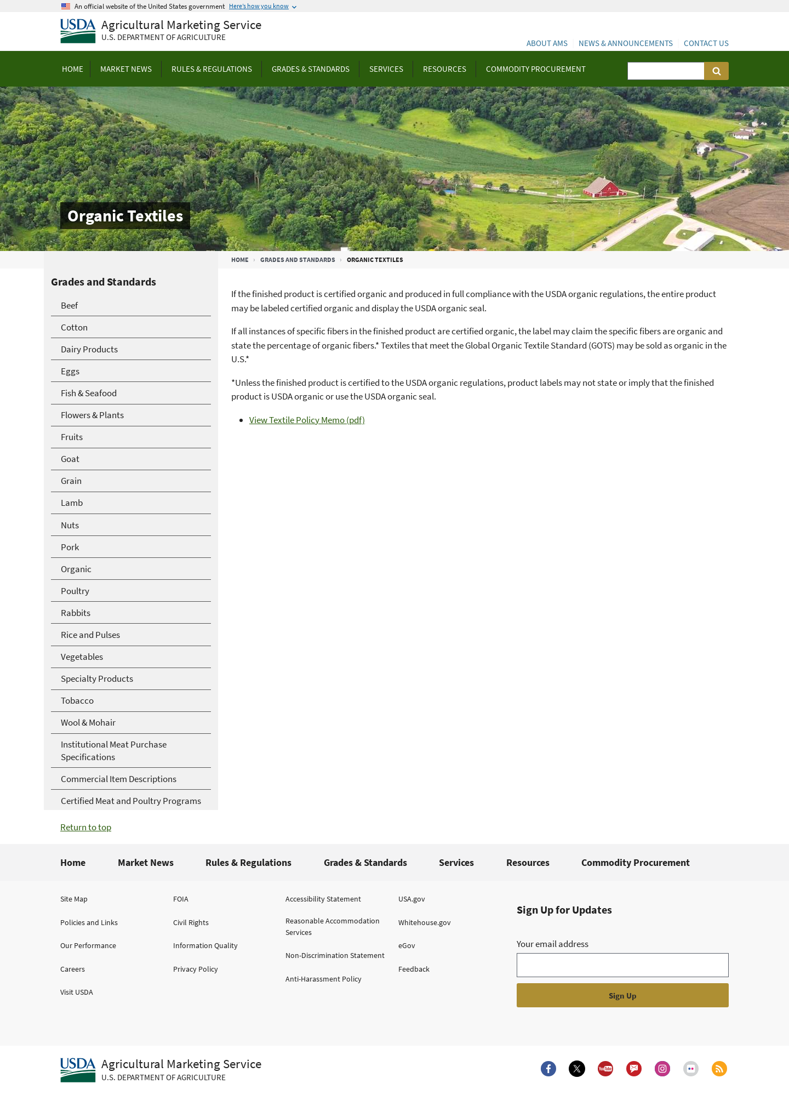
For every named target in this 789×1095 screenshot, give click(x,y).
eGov (406, 945)
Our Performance (88, 945)
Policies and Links (89, 922)
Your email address (552, 944)
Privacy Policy (195, 969)
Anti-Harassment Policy (323, 979)
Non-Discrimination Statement (335, 955)
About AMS (547, 43)
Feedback (414, 969)
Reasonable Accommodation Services (332, 926)
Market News (146, 862)
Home (240, 259)
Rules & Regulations (248, 862)
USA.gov (411, 899)
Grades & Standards (365, 862)
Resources (528, 862)
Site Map (74, 899)
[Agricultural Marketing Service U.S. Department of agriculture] (160, 31)
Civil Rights (191, 922)
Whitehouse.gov (424, 922)
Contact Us (706, 43)
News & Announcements (626, 43)
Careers (72, 969)
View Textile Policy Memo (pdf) (307, 420)
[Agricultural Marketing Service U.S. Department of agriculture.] (160, 1070)
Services (456, 862)
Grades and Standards (297, 259)
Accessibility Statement (323, 899)
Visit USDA (76, 992)
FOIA (180, 899)
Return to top (85, 827)
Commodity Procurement (635, 862)
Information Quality (205, 945)
